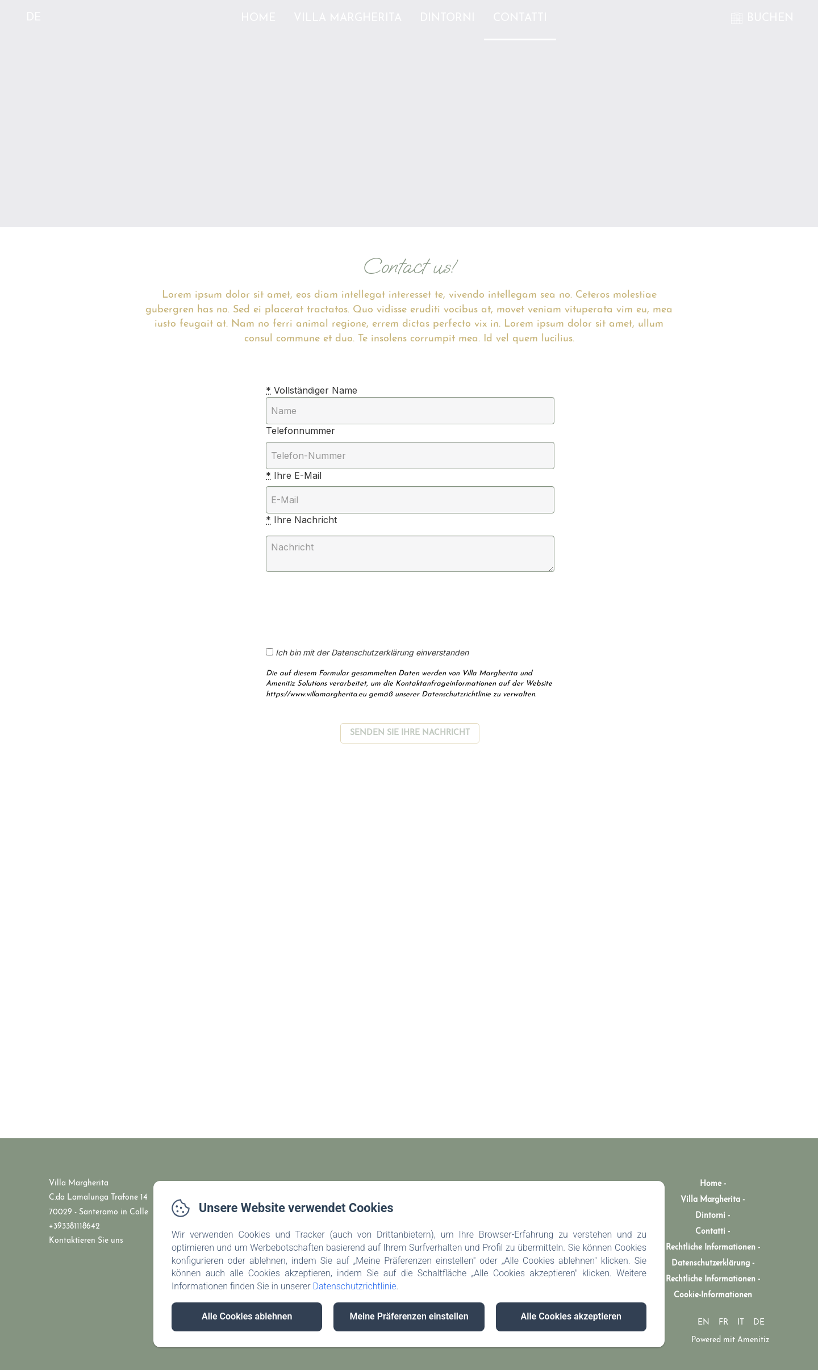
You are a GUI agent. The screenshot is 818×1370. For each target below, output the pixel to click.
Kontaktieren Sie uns (86, 1241)
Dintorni (447, 18)
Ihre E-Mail (294, 475)
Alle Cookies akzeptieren (571, 1316)
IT (740, 1322)
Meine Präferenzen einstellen (408, 1316)
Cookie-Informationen (713, 1295)
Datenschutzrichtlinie (354, 1286)
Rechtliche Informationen (711, 1247)
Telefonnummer (300, 430)
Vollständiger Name (311, 390)
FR (723, 1322)
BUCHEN (770, 18)
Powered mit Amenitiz (730, 1340)
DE (759, 1322)
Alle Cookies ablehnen (247, 1316)
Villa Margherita (348, 18)
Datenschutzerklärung (710, 1263)
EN (704, 1322)
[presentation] (361, 603)
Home (258, 18)
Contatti (520, 18)
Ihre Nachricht (301, 519)
